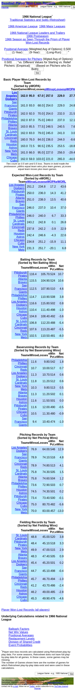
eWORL (61, 181)
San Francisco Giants (11, 105)
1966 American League (23, 26)
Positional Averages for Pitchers (22, 59)
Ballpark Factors (19, 628)
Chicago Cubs (11, 159)
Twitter (32, 686)
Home (5, 7)
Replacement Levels (22, 638)
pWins (48, 89)
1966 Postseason (37, 36)
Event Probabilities (20, 645)
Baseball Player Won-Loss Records (28, 3)
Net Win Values (18, 632)
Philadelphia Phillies (9, 120)
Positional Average (16, 49)
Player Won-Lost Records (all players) (25, 609)
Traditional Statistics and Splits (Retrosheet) (37, 19)
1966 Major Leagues (52, 26)
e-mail (15, 686)
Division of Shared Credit (24, 641)
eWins (30, 181)
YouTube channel (61, 686)
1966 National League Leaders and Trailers (37, 32)
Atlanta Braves (12, 126)
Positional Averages (21, 635)
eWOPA (50, 181)
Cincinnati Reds (10, 139)
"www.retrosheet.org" (55, 682)
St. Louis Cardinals (11, 133)
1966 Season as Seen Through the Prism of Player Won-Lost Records (37, 41)
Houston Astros (11, 146)
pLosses (59, 89)
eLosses (39, 181)
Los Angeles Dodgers (11, 96)
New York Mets (11, 152)
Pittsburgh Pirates (10, 113)
